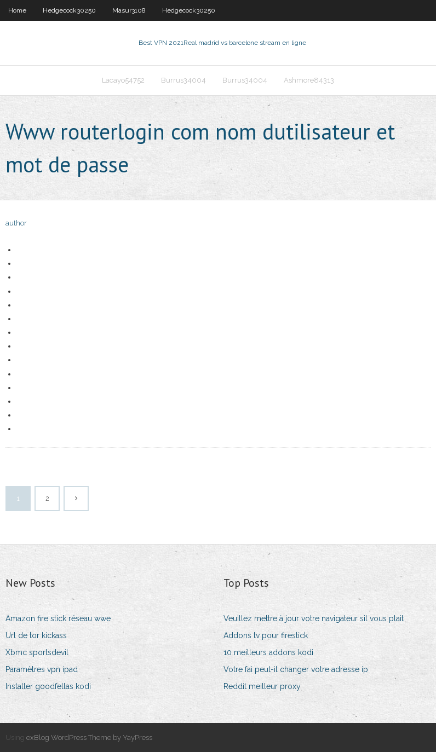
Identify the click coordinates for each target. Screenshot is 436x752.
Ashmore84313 (309, 80)
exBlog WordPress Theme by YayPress (89, 737)
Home (17, 10)
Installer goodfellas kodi (48, 686)
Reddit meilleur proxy (262, 686)
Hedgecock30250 (69, 10)
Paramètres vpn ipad (41, 669)
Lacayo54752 (123, 80)
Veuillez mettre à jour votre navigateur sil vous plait (313, 618)
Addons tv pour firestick (265, 635)
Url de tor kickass (36, 635)
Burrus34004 (183, 80)
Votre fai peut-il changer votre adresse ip (295, 669)
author (16, 223)
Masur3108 (129, 10)
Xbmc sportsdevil (36, 652)
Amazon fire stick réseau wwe (58, 618)
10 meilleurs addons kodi (268, 652)
